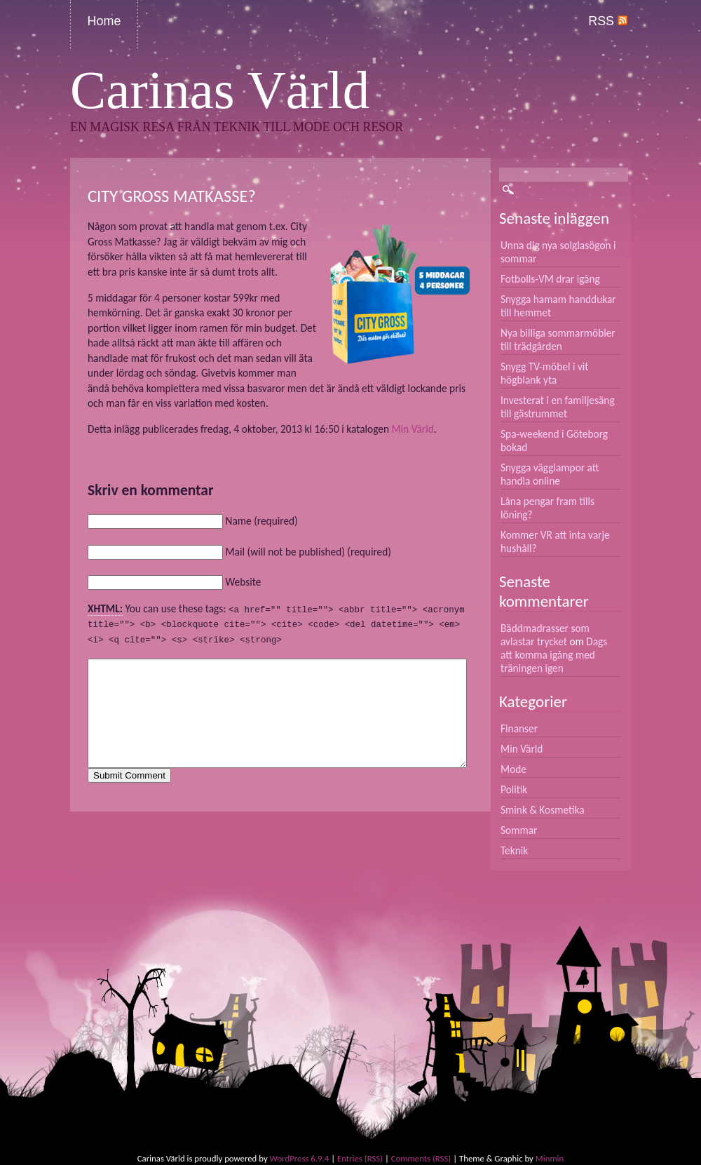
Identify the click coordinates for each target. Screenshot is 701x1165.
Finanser (519, 728)
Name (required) (261, 520)
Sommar (519, 830)
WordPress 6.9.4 (299, 1158)
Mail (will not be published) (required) (307, 551)
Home (104, 21)
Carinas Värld (219, 90)
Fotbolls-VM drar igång (550, 278)
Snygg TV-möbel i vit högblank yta (545, 373)
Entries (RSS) (360, 1158)
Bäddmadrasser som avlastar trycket (545, 634)
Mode (513, 769)
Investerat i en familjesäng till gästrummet (558, 406)
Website (243, 581)
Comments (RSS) (421, 1158)
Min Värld (412, 429)
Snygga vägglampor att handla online (550, 474)
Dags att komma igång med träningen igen (554, 655)
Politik (514, 789)
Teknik (514, 850)
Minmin (550, 1158)
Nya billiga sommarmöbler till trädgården (558, 339)
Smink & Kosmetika (543, 809)
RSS (607, 21)
